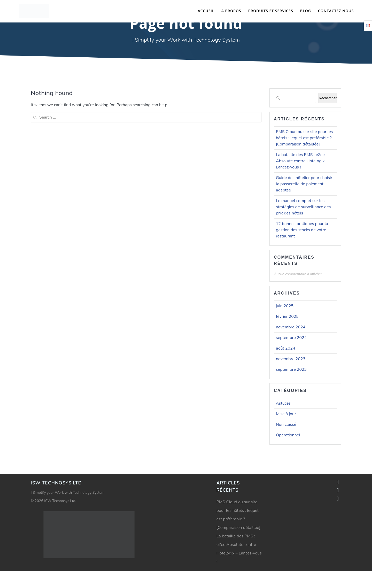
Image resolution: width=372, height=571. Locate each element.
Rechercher (328, 98)
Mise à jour (286, 414)
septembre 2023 (291, 369)
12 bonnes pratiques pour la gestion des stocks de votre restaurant (302, 230)
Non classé (286, 424)
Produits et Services (270, 10)
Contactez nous (336, 10)
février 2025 (287, 316)
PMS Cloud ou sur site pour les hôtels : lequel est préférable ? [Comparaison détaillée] (304, 138)
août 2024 (285, 348)
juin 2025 (284, 306)
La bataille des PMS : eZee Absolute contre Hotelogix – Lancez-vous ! (302, 161)
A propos (231, 10)
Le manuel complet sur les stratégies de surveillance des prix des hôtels (303, 207)
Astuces (283, 403)
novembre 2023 (290, 359)
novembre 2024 (290, 327)
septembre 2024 (291, 338)
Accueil (206, 10)
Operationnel (288, 435)
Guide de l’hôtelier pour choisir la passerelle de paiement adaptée (304, 184)
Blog (305, 10)
